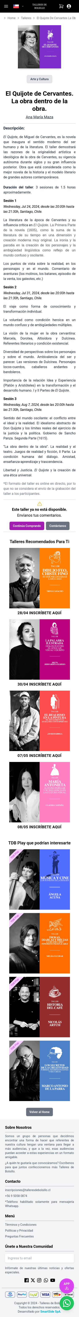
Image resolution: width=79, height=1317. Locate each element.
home (12, 18)
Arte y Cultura (39, 79)
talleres (26, 18)
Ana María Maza (39, 117)
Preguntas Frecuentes (19, 1236)
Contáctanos (57, 526)
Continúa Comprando (27, 526)
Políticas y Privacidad (19, 1230)
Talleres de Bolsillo (39, 6)
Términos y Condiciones (20, 1224)
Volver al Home (39, 1112)
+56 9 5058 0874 (16, 1196)
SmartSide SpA (50, 1311)
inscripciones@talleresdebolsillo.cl (27, 1190)
